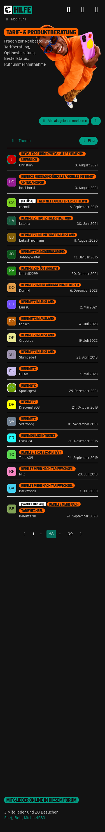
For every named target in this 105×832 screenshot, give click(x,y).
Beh (18, 817)
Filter (88, 140)
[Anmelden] (82, 10)
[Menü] (96, 9)
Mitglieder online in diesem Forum (41, 800)
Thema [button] (24, 140)
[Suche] (68, 9)
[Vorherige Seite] (24, 534)
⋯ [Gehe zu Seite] (42, 533)
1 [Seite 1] (33, 533)
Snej (8, 817)
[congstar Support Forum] (18, 9)
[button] (96, 121)
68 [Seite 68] (51, 533)
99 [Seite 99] (70, 533)
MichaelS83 (34, 817)
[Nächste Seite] (81, 534)
